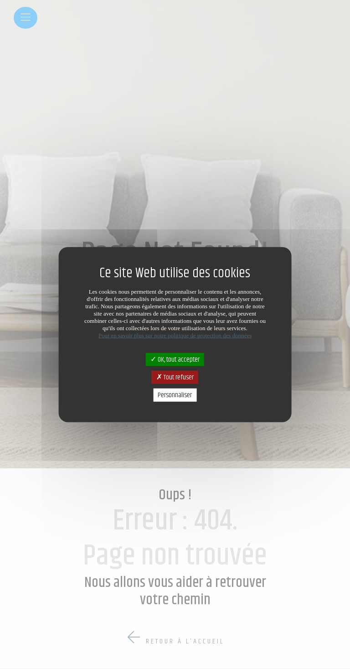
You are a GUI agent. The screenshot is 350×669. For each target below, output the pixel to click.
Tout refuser (175, 377)
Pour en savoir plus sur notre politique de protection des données (175, 335)
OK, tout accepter (175, 359)
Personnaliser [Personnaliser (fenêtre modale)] (175, 395)
